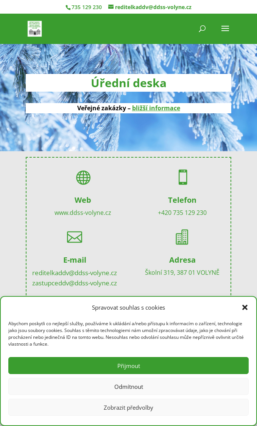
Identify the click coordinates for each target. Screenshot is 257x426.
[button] (245, 307)
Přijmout (128, 366)
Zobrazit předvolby (128, 407)
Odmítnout (128, 386)
